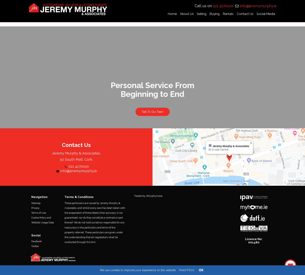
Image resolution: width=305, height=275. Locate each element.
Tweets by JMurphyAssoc (148, 197)
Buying (216, 14)
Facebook (36, 242)
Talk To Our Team (153, 113)
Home (174, 14)
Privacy (35, 209)
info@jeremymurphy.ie (258, 6)
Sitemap (35, 204)
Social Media (268, 14)
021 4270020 (223, 6)
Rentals (230, 14)
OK (201, 270)
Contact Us (247, 14)
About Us (189, 14)
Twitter (35, 247)
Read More (186, 270)
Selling (203, 14)
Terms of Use (38, 214)
